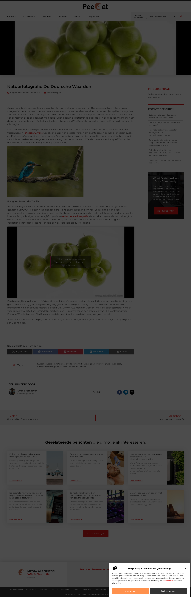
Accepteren (130, 591)
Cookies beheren (168, 591)
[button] (185, 568)
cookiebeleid (168, 581)
